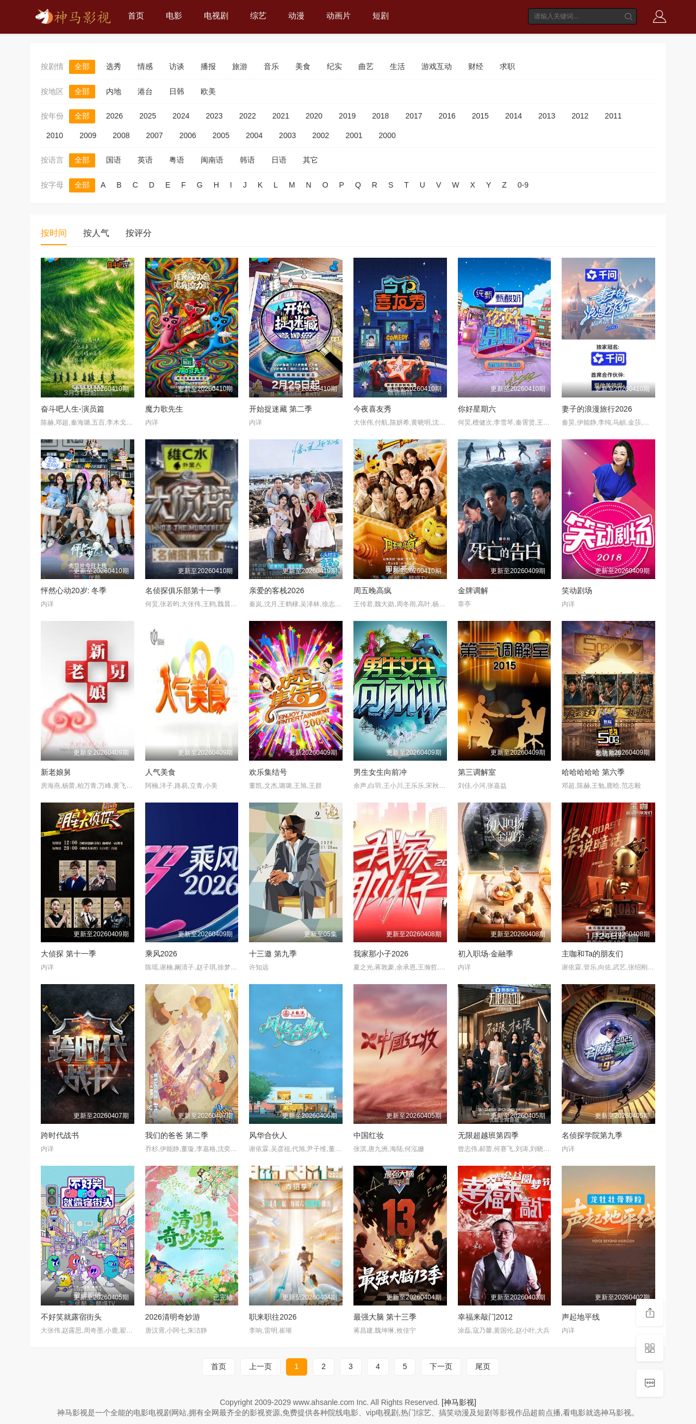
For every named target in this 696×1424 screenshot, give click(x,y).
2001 (353, 135)
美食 (302, 66)
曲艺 (366, 66)
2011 (613, 115)
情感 (145, 66)
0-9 (523, 185)
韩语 (247, 160)
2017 (413, 115)
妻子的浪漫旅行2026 (597, 409)
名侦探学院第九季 (592, 1135)
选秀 (113, 66)
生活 (397, 66)
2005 (221, 135)
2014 (513, 115)
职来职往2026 (272, 1317)
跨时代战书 (60, 1135)
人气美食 (160, 772)
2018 (380, 115)
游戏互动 (436, 66)
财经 (475, 66)
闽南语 (212, 160)
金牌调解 (473, 590)
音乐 (271, 66)
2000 (387, 135)
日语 (279, 160)
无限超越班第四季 (488, 1135)
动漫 (296, 15)
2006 (187, 135)
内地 (113, 91)
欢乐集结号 (268, 772)
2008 (121, 135)
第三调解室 (477, 772)
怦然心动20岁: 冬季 (74, 590)
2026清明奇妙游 (172, 1317)
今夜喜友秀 (372, 409)
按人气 (96, 233)
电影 (174, 15)
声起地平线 (581, 1317)
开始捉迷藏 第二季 (280, 409)
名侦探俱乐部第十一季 (183, 590)
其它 (310, 160)
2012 (579, 115)
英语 (145, 160)
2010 (54, 135)
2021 (280, 115)
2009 (87, 135)
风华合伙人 (268, 1135)
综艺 (258, 15)
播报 (208, 66)
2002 (320, 135)
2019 (347, 115)
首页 (136, 15)
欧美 (208, 91)
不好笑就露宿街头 (71, 1317)
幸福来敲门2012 (485, 1317)
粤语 (176, 160)
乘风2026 (161, 953)
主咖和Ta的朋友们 (592, 953)
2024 (180, 115)
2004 (254, 135)
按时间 (54, 233)
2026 (114, 115)
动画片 (338, 15)
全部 (82, 66)
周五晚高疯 (372, 590)
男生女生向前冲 (380, 772)
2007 (154, 135)
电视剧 (216, 15)
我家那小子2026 (380, 953)
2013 (546, 115)
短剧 (380, 15)
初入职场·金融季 (485, 953)
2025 (147, 115)
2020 (314, 115)
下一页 (441, 1366)
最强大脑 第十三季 (385, 1317)
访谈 (176, 66)
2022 (247, 115)
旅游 (239, 66)
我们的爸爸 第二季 (176, 1135)
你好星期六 (477, 409)
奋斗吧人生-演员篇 (72, 409)
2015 (480, 115)
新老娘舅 (56, 772)
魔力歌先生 (164, 409)
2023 (214, 115)
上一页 (260, 1366)
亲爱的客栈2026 (276, 590)
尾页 (482, 1366)
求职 (507, 66)
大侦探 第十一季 (68, 953)
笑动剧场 (577, 590)
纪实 (334, 66)
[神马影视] (459, 1402)
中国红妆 (368, 1135)
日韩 (176, 91)
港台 (145, 91)
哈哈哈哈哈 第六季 (593, 772)
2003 (287, 135)
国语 (113, 160)
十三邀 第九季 (273, 953)
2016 (447, 115)
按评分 (139, 233)
